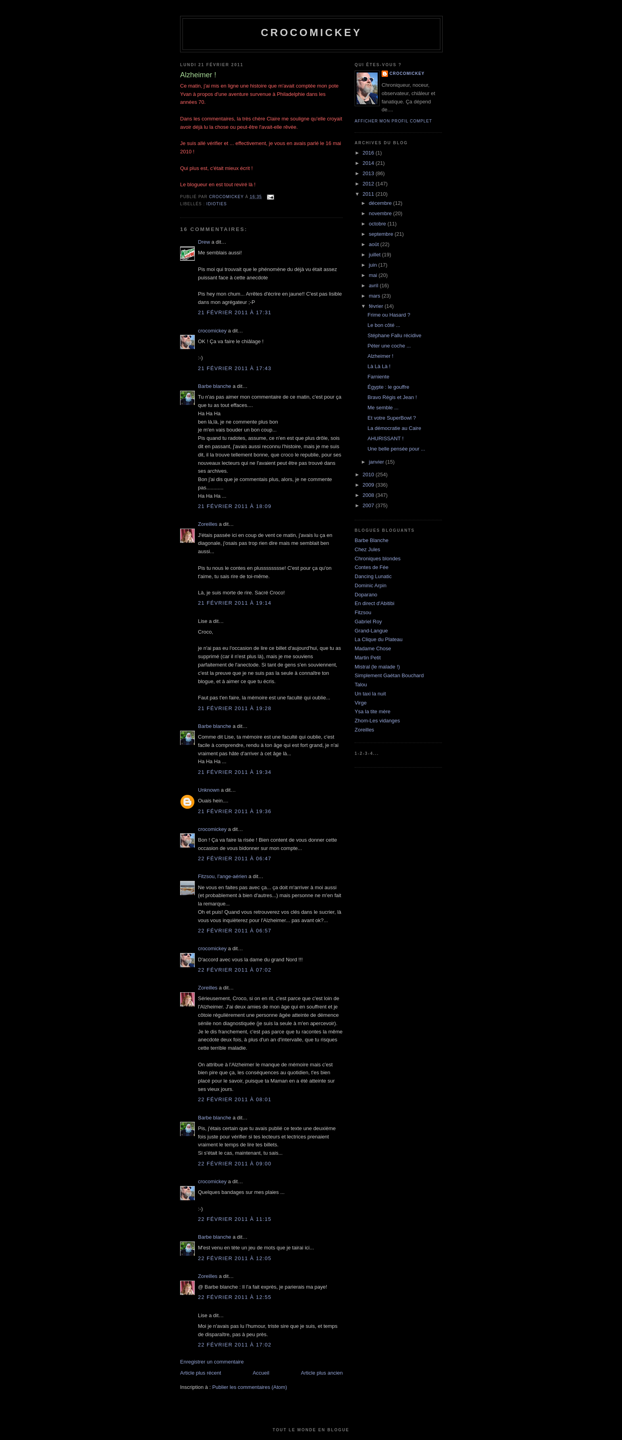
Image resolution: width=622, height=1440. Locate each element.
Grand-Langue (371, 631)
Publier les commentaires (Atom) (249, 1387)
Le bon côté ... (383, 325)
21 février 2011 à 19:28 (234, 708)
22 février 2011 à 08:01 (234, 1099)
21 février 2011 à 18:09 (234, 506)
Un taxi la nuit (370, 694)
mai (374, 275)
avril (374, 285)
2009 (369, 485)
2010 (369, 474)
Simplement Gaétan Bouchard (389, 675)
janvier (377, 462)
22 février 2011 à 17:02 (234, 1345)
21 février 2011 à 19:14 (234, 603)
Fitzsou (363, 612)
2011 (369, 194)
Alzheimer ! (380, 356)
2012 (369, 184)
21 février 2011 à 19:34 (234, 772)
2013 (369, 173)
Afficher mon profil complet (393, 121)
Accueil (261, 1373)
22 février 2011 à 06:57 (234, 931)
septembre (382, 234)
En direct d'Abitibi (374, 603)
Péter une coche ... (389, 346)
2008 (369, 495)
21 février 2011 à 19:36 (234, 811)
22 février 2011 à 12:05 (234, 1258)
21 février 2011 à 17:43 (234, 368)
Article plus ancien (322, 1373)
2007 (369, 505)
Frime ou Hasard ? (388, 315)
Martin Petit (368, 658)
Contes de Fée (371, 567)
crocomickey (311, 32)
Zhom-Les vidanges (377, 721)
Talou (361, 685)
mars (375, 296)
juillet (375, 255)
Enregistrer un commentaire (212, 1362)
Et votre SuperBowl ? (391, 418)
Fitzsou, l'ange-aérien (222, 876)
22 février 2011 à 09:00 (234, 1164)
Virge (361, 703)
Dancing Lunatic (373, 576)
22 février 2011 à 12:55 (234, 1297)
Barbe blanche (214, 386)
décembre (381, 203)
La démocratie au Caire (394, 428)
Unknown (208, 790)
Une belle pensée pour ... (396, 449)
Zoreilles (207, 524)
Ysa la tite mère (372, 711)
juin (373, 265)
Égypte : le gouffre (388, 387)
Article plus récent (200, 1373)
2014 (369, 163)
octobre (378, 224)
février (377, 306)
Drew (204, 242)
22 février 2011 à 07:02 (234, 970)
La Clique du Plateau (379, 639)
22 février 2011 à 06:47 (234, 858)
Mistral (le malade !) (377, 667)
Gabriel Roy (368, 622)
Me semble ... (382, 408)
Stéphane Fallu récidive (394, 335)
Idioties (216, 204)
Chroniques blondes (378, 558)
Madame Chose (373, 648)
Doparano (366, 595)
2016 (369, 153)
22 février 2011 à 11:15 (234, 1219)
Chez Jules (367, 549)
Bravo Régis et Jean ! (392, 397)
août (374, 244)
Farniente (378, 377)
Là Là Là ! (378, 366)
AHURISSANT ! (385, 438)
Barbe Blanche (371, 540)
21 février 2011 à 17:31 (234, 312)
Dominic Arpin (370, 585)
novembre (381, 213)
